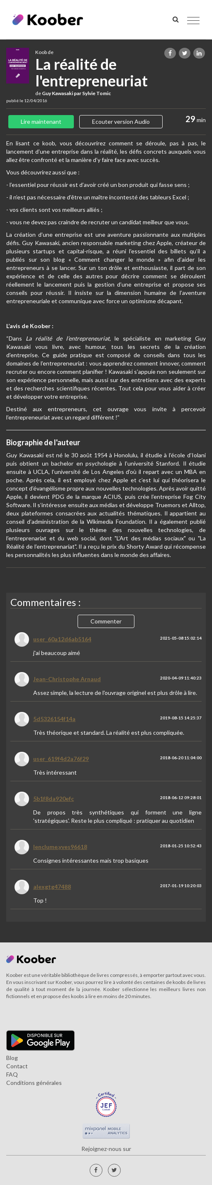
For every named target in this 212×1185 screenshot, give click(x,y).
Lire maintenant (41, 121)
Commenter (106, 621)
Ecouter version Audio (121, 121)
